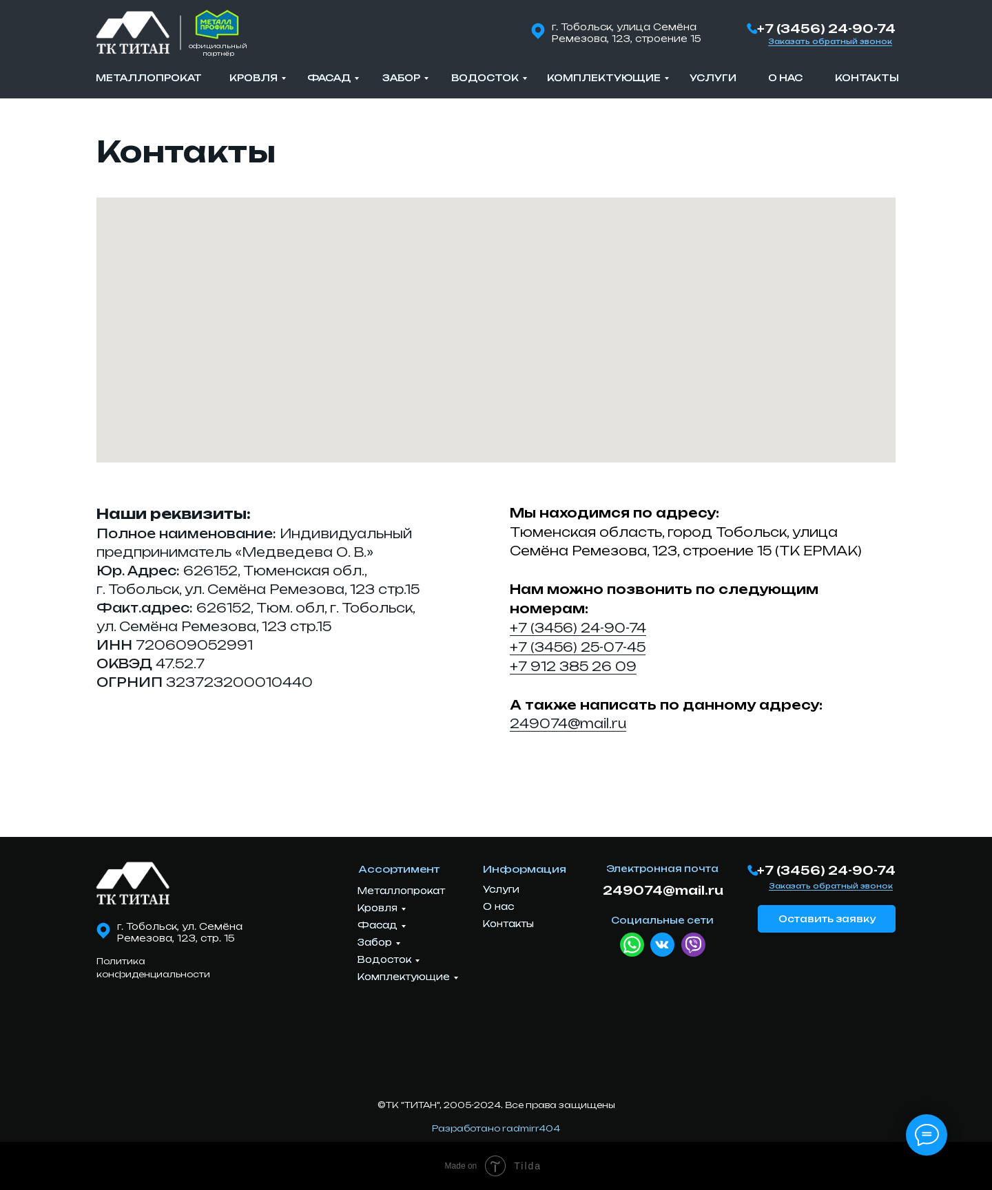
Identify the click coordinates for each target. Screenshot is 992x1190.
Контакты (867, 77)
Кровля (253, 77)
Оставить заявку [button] (827, 918)
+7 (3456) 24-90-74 (826, 28)
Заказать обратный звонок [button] (830, 41)
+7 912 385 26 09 (573, 666)
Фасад (329, 77)
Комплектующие (604, 77)
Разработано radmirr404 (496, 1128)
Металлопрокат (149, 77)
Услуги (713, 77)
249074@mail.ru (568, 723)
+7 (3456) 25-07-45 (577, 647)
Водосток (485, 77)
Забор (401, 77)
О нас (785, 77)
